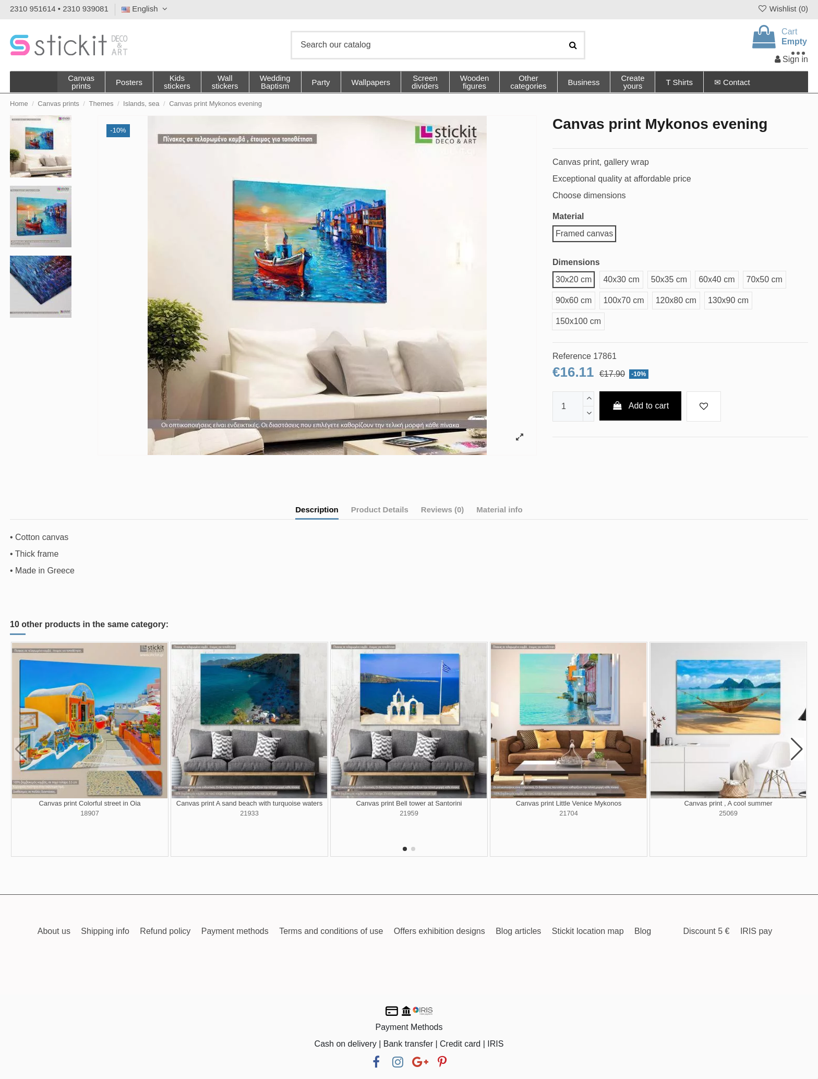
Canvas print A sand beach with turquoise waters (249, 803)
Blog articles (518, 931)
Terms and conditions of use (331, 931)
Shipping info (105, 931)
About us (54, 931)
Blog (642, 931)
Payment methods (235, 931)
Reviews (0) (442, 509)
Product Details (379, 509)
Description (317, 509)
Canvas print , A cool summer (728, 803)
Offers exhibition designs (439, 931)
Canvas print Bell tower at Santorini (409, 803)
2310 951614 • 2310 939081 (59, 8)
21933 (249, 813)
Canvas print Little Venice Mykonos (568, 803)
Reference (571, 356)
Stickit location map (588, 931)
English (146, 8)
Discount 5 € (706, 931)
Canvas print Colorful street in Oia (89, 803)
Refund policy (165, 931)
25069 (728, 813)
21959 (409, 813)
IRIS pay (756, 931)
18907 (89, 813)
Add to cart (640, 405)
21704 (568, 813)
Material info (499, 509)
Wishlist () (782, 8)
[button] (528, 81)
